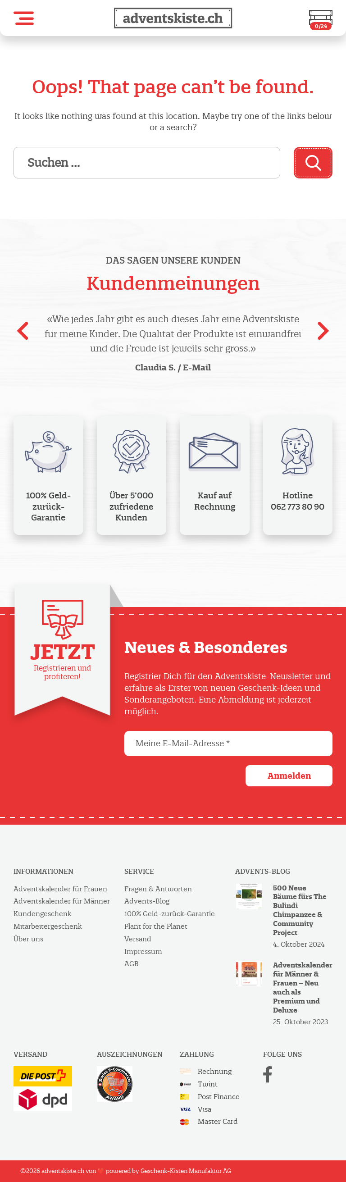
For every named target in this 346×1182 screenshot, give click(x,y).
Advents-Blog (146, 901)
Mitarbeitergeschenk (48, 926)
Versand (137, 939)
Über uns (28, 939)
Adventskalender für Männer (62, 901)
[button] (24, 18)
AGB (131, 963)
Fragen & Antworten (158, 889)
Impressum (143, 951)
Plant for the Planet (155, 926)
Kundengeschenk (43, 913)
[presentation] (23, 334)
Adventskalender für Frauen (60, 889)
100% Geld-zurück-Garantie (169, 913)
